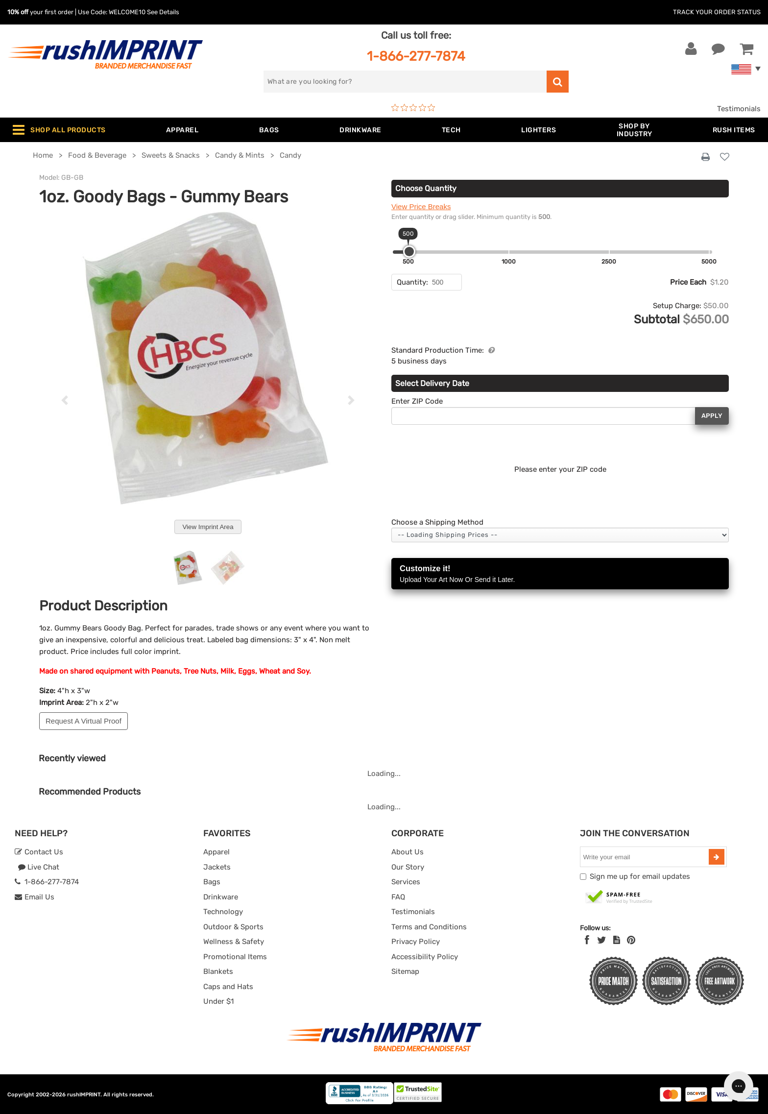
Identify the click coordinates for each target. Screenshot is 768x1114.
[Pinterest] (631, 940)
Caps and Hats (228, 986)
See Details (163, 12)
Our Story (407, 867)
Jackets (217, 867)
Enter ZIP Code (417, 401)
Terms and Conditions (429, 926)
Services (405, 881)
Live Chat (38, 867)
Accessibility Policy (424, 956)
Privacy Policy (415, 941)
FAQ (398, 897)
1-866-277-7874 (416, 56)
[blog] (616, 940)
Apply (711, 415)
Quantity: (412, 282)
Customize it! (560, 574)
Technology (223, 911)
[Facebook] (587, 940)
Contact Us (39, 852)
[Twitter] (601, 940)
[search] (405, 82)
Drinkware (220, 897)
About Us (407, 852)
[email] (645, 857)
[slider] (409, 251)
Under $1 (218, 1001)
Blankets (218, 971)
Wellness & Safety (233, 941)
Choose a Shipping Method (437, 522)
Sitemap (405, 971)
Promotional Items (235, 956)
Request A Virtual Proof (83, 721)
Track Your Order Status (717, 12)
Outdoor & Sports (233, 926)
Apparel (216, 852)
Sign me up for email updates (640, 876)
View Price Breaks (421, 206)
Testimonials (739, 108)
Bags (211, 881)
